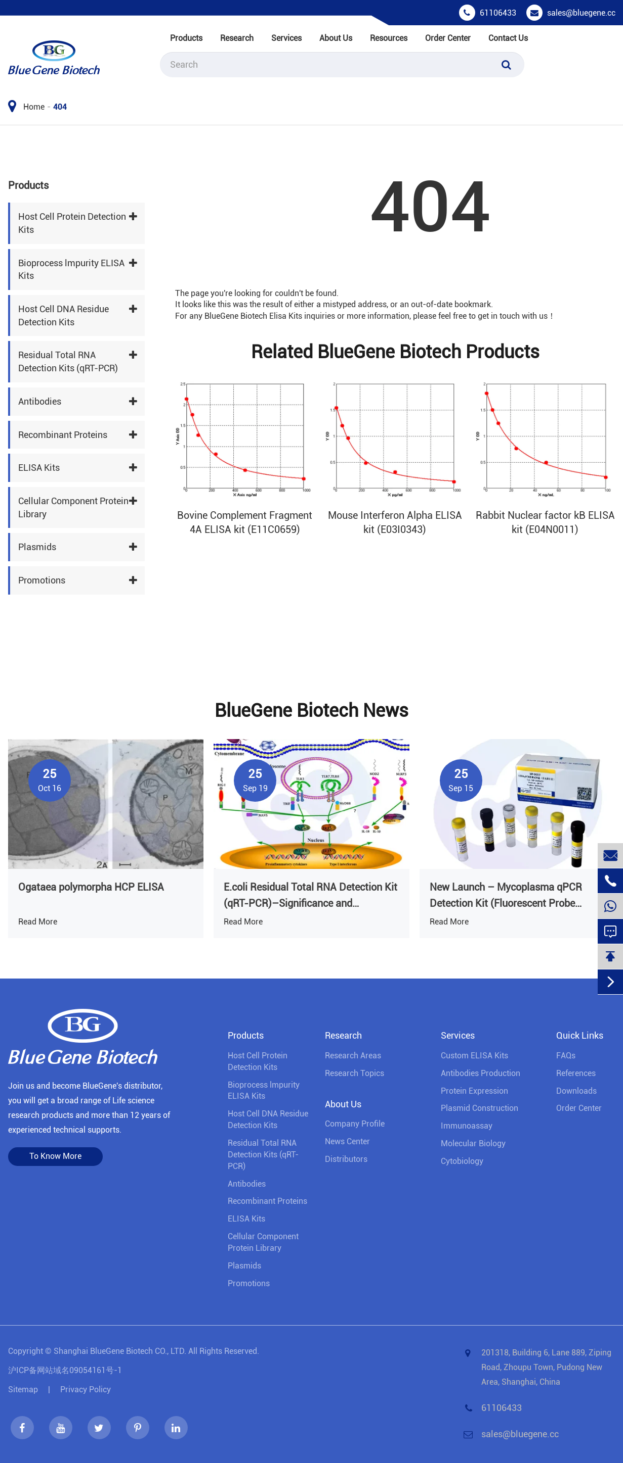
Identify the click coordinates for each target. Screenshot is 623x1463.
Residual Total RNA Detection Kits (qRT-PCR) (68, 361)
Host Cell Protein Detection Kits (72, 223)
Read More (37, 921)
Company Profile (355, 1124)
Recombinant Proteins (62, 434)
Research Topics (354, 1073)
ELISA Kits (39, 467)
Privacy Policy (85, 1389)
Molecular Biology (473, 1143)
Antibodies (39, 401)
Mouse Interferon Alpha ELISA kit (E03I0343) (395, 522)
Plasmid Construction (479, 1108)
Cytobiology (462, 1161)
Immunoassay (466, 1126)
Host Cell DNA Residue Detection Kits (63, 315)
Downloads (576, 1091)
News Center (347, 1141)
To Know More (55, 1156)
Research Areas (353, 1055)
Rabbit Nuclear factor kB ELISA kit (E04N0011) (545, 522)
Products (186, 38)
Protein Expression (474, 1091)
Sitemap (23, 1389)
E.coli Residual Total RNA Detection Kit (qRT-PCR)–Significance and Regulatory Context (310, 896)
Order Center (448, 38)
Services (286, 38)
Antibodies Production (480, 1073)
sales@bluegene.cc (581, 13)
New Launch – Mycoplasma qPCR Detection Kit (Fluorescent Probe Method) (506, 896)
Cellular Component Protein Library (73, 507)
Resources (388, 38)
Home (34, 107)
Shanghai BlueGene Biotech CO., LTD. (120, 1351)
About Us (335, 38)
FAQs (565, 1055)
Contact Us (508, 38)
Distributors (346, 1159)
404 (60, 107)
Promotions (41, 580)
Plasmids (37, 547)
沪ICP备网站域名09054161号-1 (65, 1370)
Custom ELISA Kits (474, 1055)
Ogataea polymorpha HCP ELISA (91, 887)
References (576, 1073)
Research (237, 38)
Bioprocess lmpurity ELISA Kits (71, 269)
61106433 (498, 13)
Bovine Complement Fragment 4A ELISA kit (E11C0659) (244, 522)
